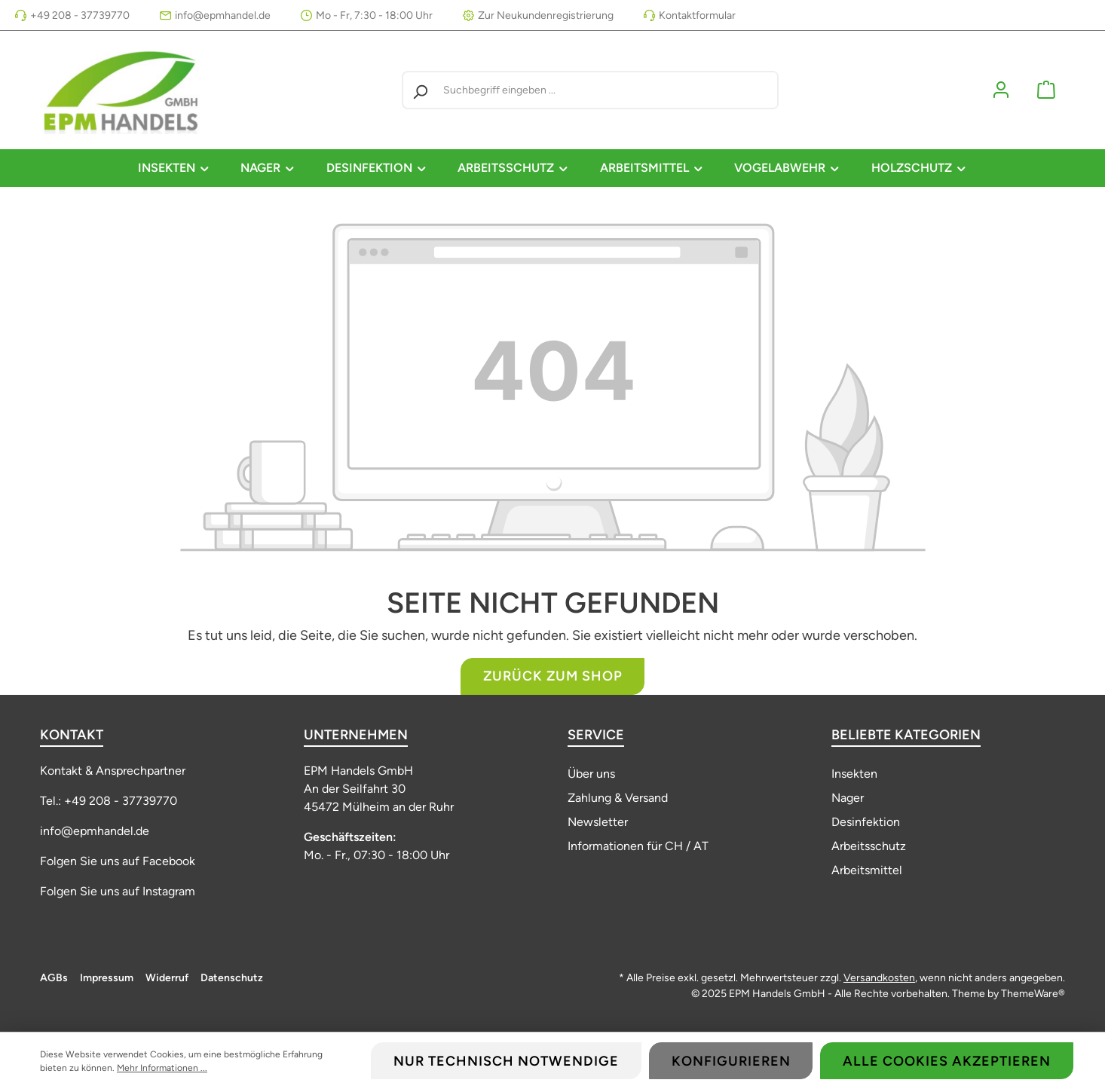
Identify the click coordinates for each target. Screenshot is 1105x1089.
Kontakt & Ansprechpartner (112, 770)
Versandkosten (879, 977)
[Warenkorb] (1046, 90)
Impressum (106, 977)
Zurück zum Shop (553, 676)
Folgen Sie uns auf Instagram (117, 891)
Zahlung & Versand (618, 798)
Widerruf (166, 977)
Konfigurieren (731, 1061)
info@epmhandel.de (223, 15)
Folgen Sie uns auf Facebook (117, 861)
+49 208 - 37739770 (80, 15)
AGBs (54, 977)
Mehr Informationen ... (162, 1068)
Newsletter (598, 822)
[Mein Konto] (1001, 90)
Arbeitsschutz (868, 846)
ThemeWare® (1033, 993)
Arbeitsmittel (866, 870)
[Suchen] (420, 90)
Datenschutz (231, 977)
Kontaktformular (697, 15)
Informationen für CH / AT (638, 846)
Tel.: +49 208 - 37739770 (108, 801)
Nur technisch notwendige (506, 1061)
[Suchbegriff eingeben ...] (607, 90)
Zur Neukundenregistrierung (546, 15)
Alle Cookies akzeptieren (947, 1061)
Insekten (854, 773)
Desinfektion (865, 822)
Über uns (591, 773)
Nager (847, 798)
